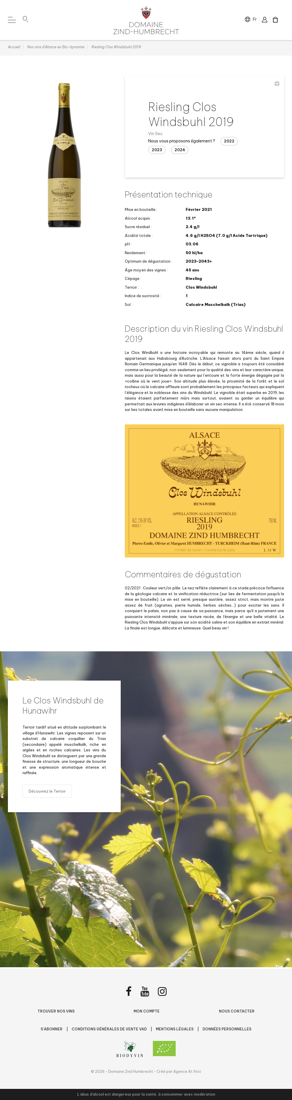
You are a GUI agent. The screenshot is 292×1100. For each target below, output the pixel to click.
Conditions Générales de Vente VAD (110, 1029)
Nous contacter (237, 1011)
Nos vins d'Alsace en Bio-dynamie (55, 48)
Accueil (14, 48)
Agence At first (187, 1071)
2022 (229, 142)
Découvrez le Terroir (47, 792)
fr (255, 19)
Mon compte (147, 1011)
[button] (25, 20)
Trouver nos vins (56, 1011)
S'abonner (52, 1029)
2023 (157, 151)
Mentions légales (175, 1029)
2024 (179, 151)
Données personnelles (227, 1029)
